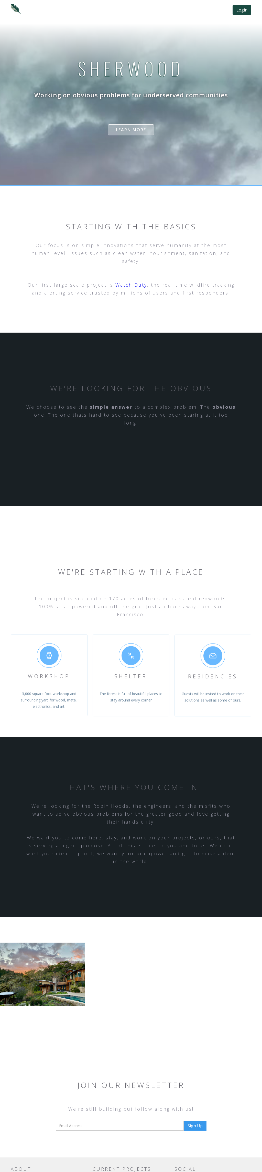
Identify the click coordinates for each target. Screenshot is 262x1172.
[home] (16, 9)
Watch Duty (131, 285)
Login (241, 10)
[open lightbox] (42, 974)
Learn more (131, 130)
